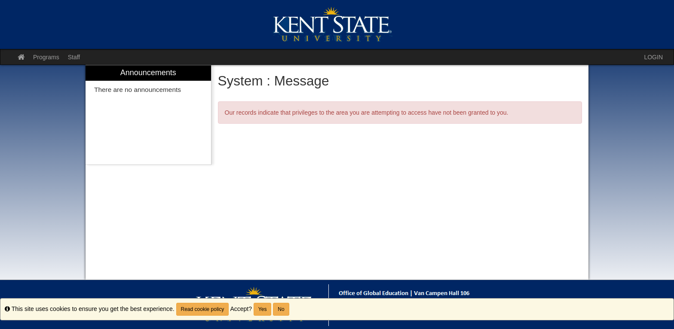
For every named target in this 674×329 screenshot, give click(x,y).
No (281, 309)
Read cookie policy (202, 309)
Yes (262, 309)
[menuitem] (148, 114)
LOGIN (653, 57)
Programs (46, 57)
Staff (74, 57)
